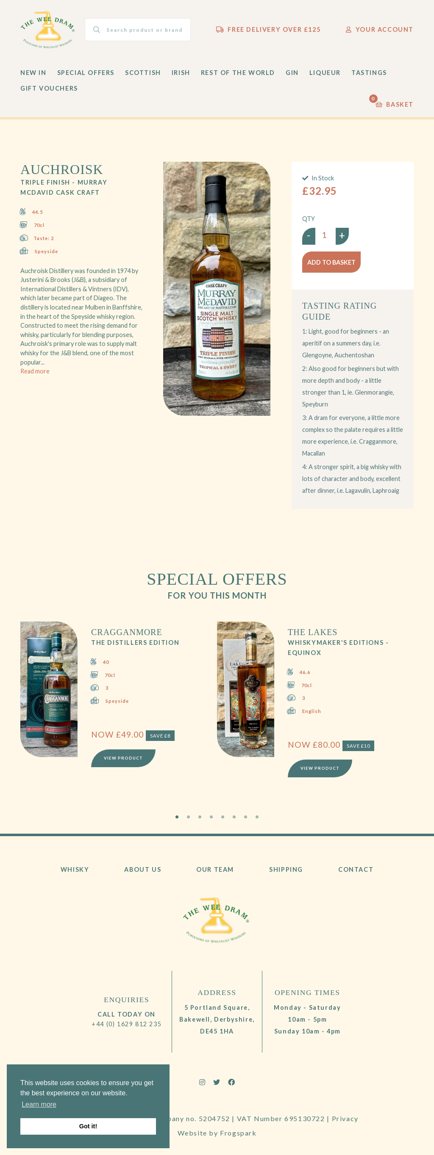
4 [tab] (211, 816)
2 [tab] (188, 816)
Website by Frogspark (217, 1133)
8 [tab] (257, 816)
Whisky (75, 869)
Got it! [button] (88, 1126)
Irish (181, 72)
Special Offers (85, 72)
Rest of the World (238, 72)
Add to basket (331, 262)
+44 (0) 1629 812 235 (126, 1024)
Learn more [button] (39, 1104)
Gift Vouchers (49, 88)
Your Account (380, 29)
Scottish (143, 72)
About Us (142, 869)
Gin (292, 72)
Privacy (345, 1118)
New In (33, 72)
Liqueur (325, 72)
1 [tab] (176, 816)
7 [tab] (245, 816)
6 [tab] (234, 816)
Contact (355, 869)
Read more (35, 371)
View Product (123, 758)
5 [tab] (222, 816)
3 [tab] (199, 816)
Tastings (369, 72)
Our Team (215, 869)
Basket (395, 102)
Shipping (286, 869)
